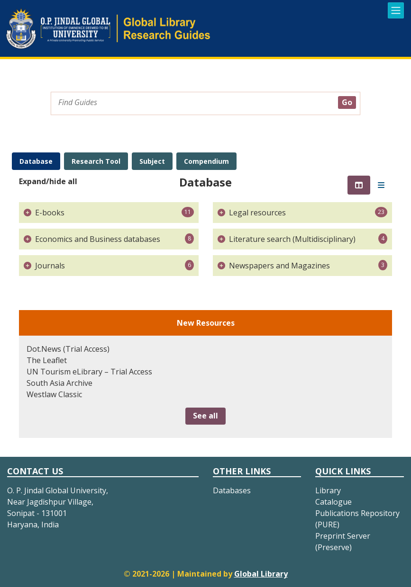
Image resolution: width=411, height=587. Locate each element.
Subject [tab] (152, 161)
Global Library (261, 574)
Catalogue (333, 502)
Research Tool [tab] (96, 161)
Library (328, 490)
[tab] (358, 185)
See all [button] (205, 415)
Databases (232, 490)
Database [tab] (36, 161)
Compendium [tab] (206, 161)
